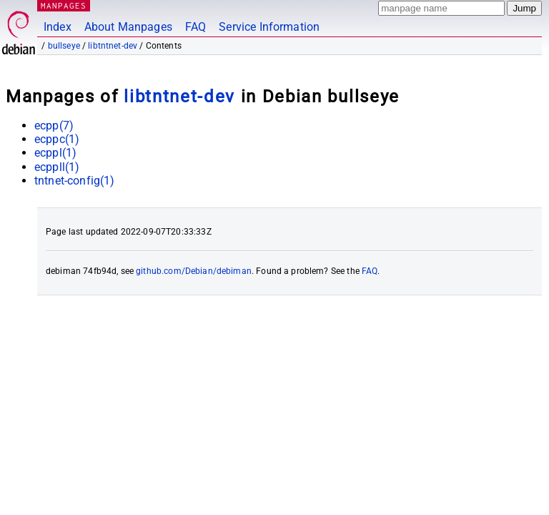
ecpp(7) (54, 125)
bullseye (64, 46)
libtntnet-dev (112, 46)
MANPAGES (63, 5)
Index (57, 27)
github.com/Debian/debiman (194, 271)
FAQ (195, 27)
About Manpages (128, 27)
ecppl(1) (55, 153)
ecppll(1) (56, 167)
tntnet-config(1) (74, 180)
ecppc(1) (56, 139)
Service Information (269, 27)
